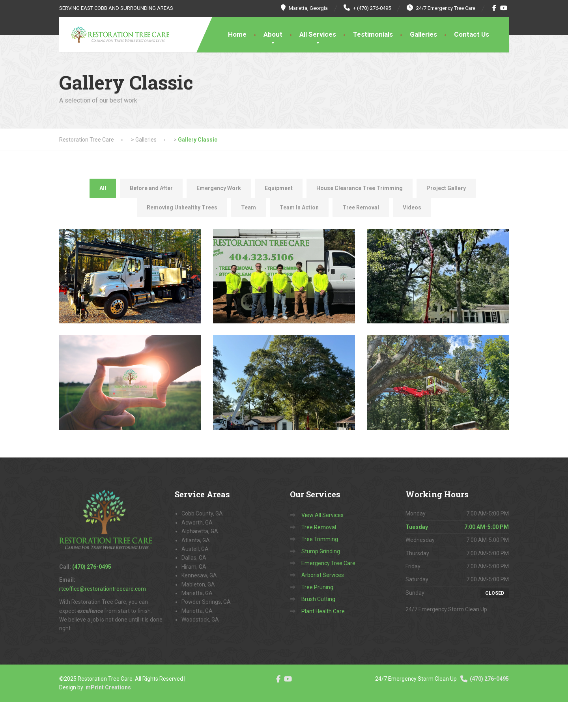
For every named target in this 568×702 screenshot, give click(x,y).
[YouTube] (504, 8)
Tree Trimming (319, 539)
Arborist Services (322, 575)
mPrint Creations (108, 687)
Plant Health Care (323, 611)
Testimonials (373, 34)
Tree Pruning (317, 587)
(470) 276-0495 (484, 679)
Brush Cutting (318, 599)
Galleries (423, 34)
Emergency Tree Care (328, 563)
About (272, 34)
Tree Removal (318, 527)
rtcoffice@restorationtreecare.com (102, 589)
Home (237, 34)
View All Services (322, 515)
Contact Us (471, 34)
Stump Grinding (320, 551)
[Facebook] (494, 8)
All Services (317, 34)
